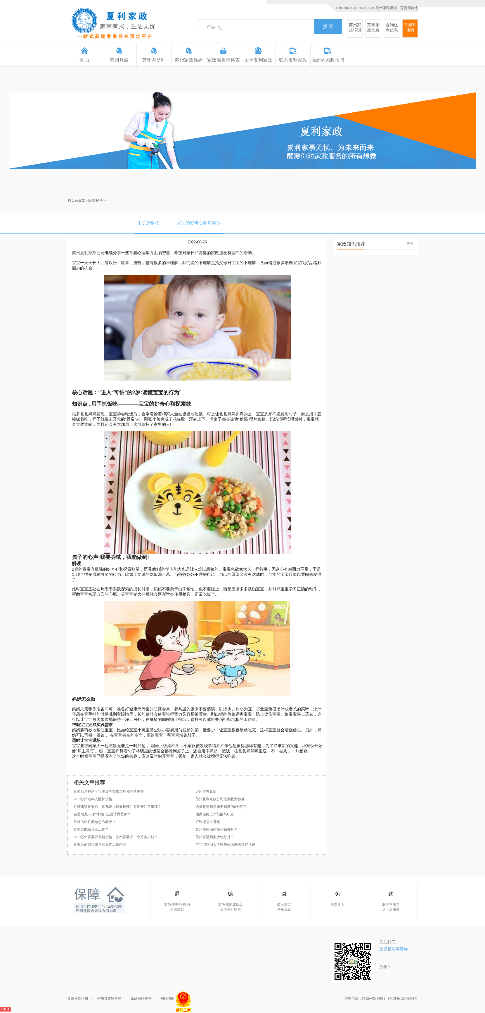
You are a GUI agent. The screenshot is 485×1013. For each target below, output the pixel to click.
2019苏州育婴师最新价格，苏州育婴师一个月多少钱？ (116, 837)
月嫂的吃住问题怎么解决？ (95, 822)
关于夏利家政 (258, 54)
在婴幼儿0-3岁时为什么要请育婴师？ (102, 814)
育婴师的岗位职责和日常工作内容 (100, 845)
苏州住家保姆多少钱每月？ (216, 829)
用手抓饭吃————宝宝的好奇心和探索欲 (179, 222)
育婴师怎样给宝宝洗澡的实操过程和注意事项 (109, 791)
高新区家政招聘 (327, 54)
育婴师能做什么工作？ (91, 829)
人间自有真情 (205, 791)
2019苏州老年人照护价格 (93, 799)
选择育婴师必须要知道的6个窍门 (220, 807)
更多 (410, 244)
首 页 (84, 54)
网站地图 (167, 998)
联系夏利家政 (293, 54)
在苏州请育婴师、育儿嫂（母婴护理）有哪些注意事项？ (117, 807)
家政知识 (82, 200)
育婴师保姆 (410, 27)
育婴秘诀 (96, 200)
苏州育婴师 (154, 54)
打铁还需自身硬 (207, 822)
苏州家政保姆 (189, 54)
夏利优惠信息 (392, 27)
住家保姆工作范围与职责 (214, 814)
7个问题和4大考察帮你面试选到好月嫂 (225, 845)
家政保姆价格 (141, 998)
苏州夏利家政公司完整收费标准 (220, 799)
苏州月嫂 (119, 54)
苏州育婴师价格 (109, 998)
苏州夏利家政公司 (88, 252)
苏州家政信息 (373, 27)
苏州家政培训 (355, 27)
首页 (71, 200)
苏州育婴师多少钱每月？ (214, 837)
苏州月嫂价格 (77, 998)
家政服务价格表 (223, 54)
